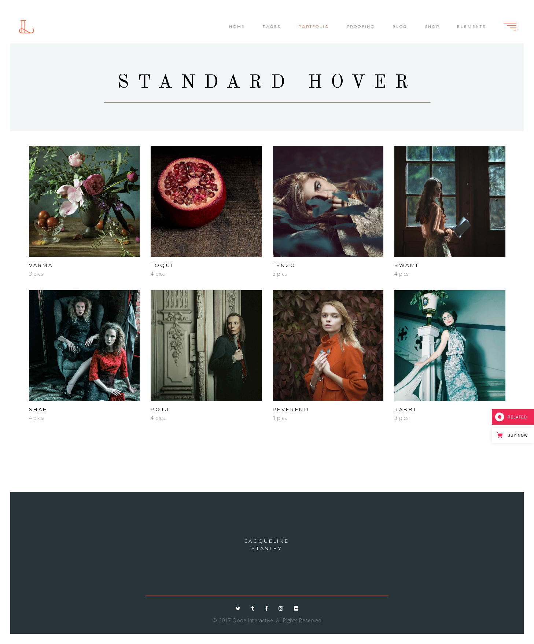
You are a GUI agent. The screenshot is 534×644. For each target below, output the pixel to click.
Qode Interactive (252, 620)
